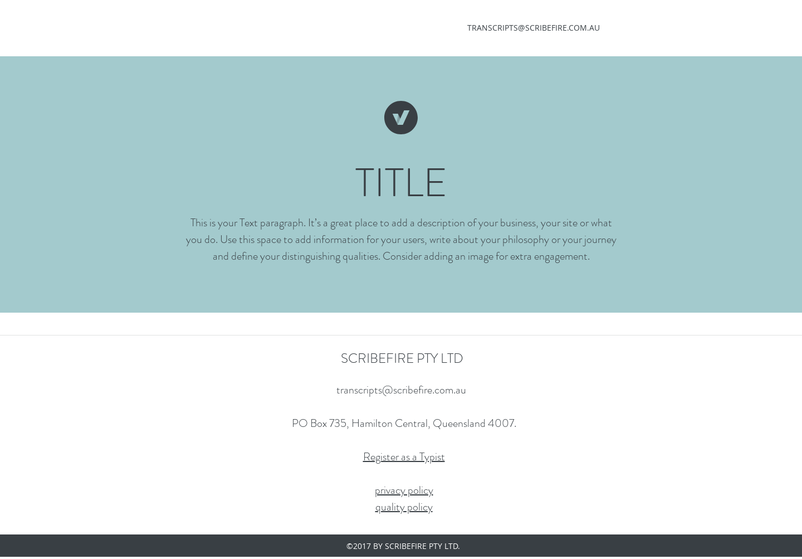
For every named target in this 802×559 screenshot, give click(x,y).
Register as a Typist (404, 457)
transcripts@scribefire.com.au (401, 390)
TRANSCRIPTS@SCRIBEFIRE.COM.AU (533, 27)
